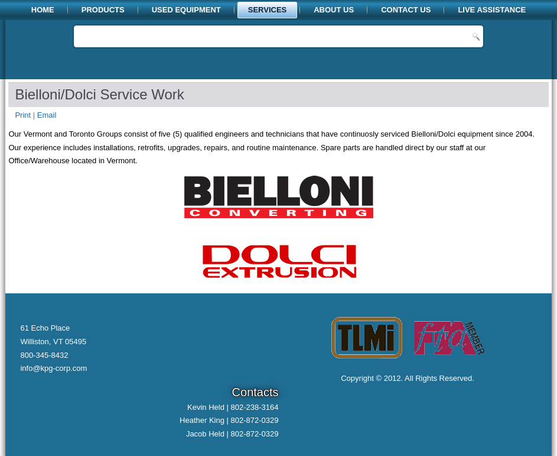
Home (42, 9)
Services (267, 9)
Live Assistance (492, 9)
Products (103, 9)
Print (23, 115)
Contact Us (406, 9)
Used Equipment (186, 9)
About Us (334, 9)
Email (47, 115)
